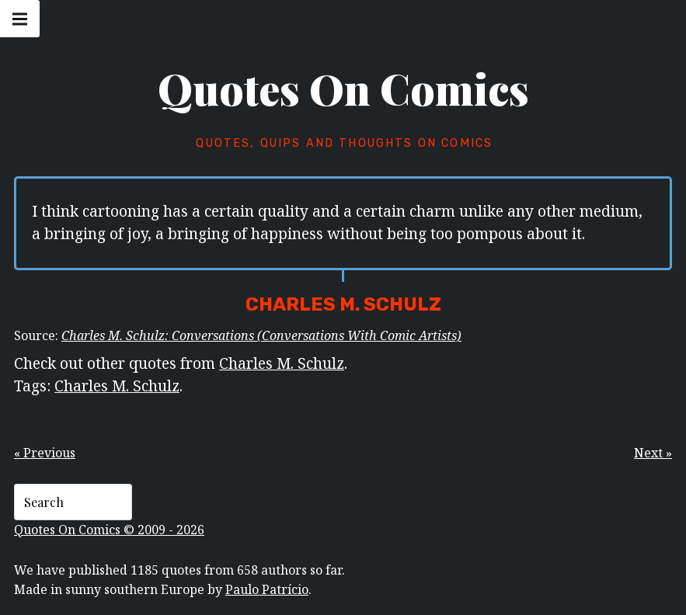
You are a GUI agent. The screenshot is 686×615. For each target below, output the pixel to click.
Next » (653, 452)
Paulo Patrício (266, 589)
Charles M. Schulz (281, 363)
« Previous (44, 452)
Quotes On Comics (343, 88)
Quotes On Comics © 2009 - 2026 (109, 529)
